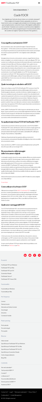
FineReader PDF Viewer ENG (8, 279)
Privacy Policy (32, 392)
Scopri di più (4, 182)
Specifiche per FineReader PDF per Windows (13, 343)
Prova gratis (4, 331)
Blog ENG (3, 358)
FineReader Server (6, 276)
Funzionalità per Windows (8, 289)
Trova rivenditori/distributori (8, 379)
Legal (10, 392)
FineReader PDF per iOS (7, 270)
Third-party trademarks (20, 392)
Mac (18, 245)
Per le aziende (4, 325)
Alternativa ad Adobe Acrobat (9, 307)
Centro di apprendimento (20, 10)
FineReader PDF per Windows (9, 265)
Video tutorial (4, 341)
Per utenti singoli (5, 328)
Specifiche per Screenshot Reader (10, 352)
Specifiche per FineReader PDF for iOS (11, 349)
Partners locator (5, 304)
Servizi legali (4, 310)
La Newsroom (5, 376)
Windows (11, 245)
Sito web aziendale (6, 367)
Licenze (3, 301)
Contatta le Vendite (6, 315)
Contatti (3, 373)
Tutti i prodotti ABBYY (7, 370)
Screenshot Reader (6, 273)
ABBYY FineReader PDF (23, 190)
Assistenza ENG (5, 384)
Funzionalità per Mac (6, 291)
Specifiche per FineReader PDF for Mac (11, 346)
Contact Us (4, 392)
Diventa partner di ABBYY (7, 382)
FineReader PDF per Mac (7, 268)
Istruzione (3, 313)
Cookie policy (4, 395)
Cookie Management (16, 395)
